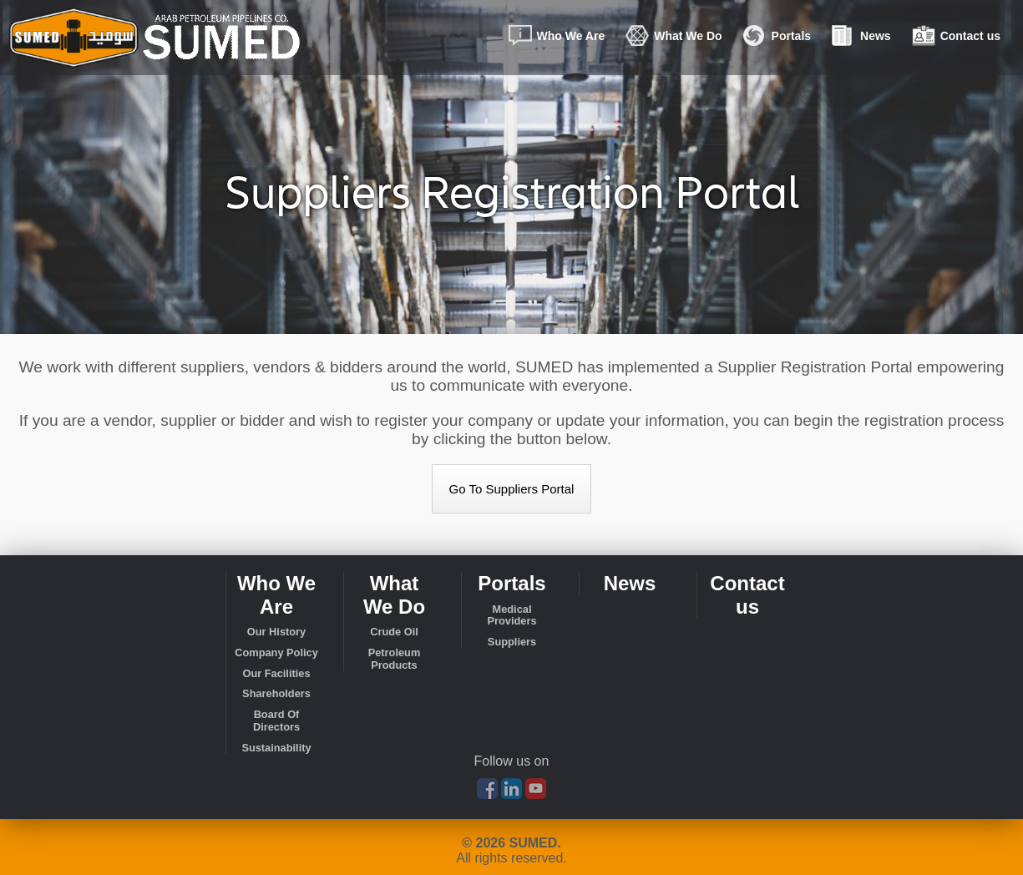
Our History (276, 632)
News (865, 42)
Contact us (960, 42)
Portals (780, 42)
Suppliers (512, 642)
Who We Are (561, 42)
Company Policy (276, 653)
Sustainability (276, 748)
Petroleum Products (394, 659)
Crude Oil (394, 632)
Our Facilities (276, 674)
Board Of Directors (276, 721)
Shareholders (276, 694)
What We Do (677, 42)
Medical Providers (511, 616)
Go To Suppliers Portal (512, 489)
